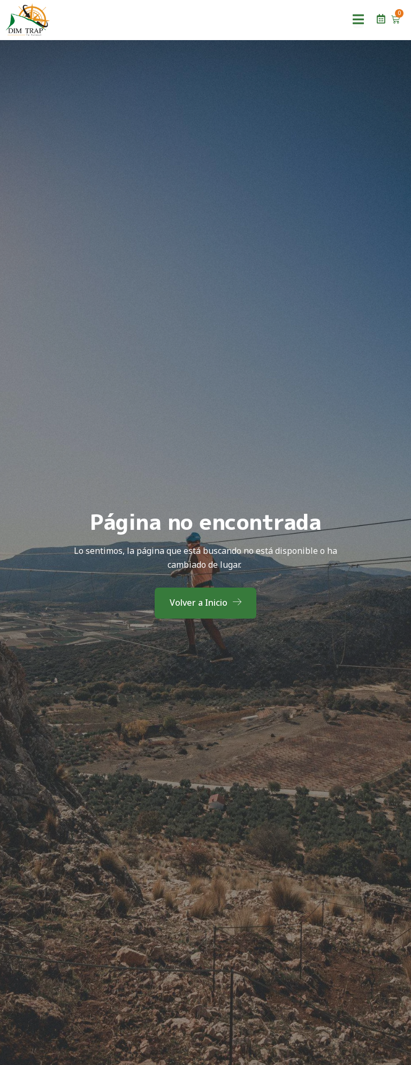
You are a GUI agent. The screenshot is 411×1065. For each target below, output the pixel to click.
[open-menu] (358, 20)
